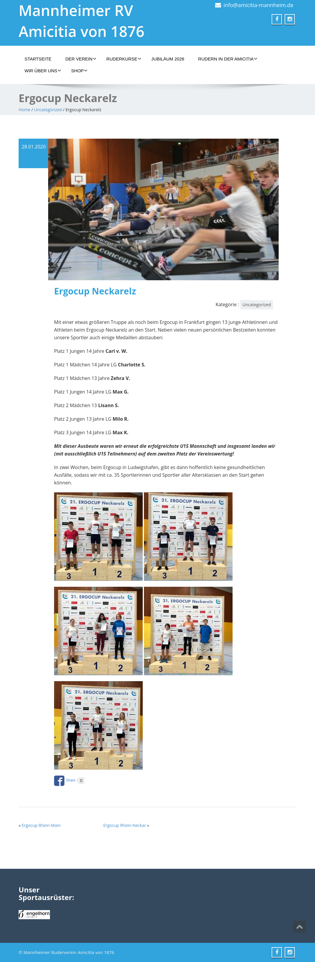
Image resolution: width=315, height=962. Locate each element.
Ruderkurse (123, 58)
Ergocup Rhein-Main (41, 825)
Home (24, 109)
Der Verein (80, 58)
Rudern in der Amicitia (228, 58)
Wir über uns (43, 70)
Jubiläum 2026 (167, 58)
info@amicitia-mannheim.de (258, 5)
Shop (79, 70)
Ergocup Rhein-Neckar (124, 825)
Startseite (38, 58)
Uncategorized (48, 109)
